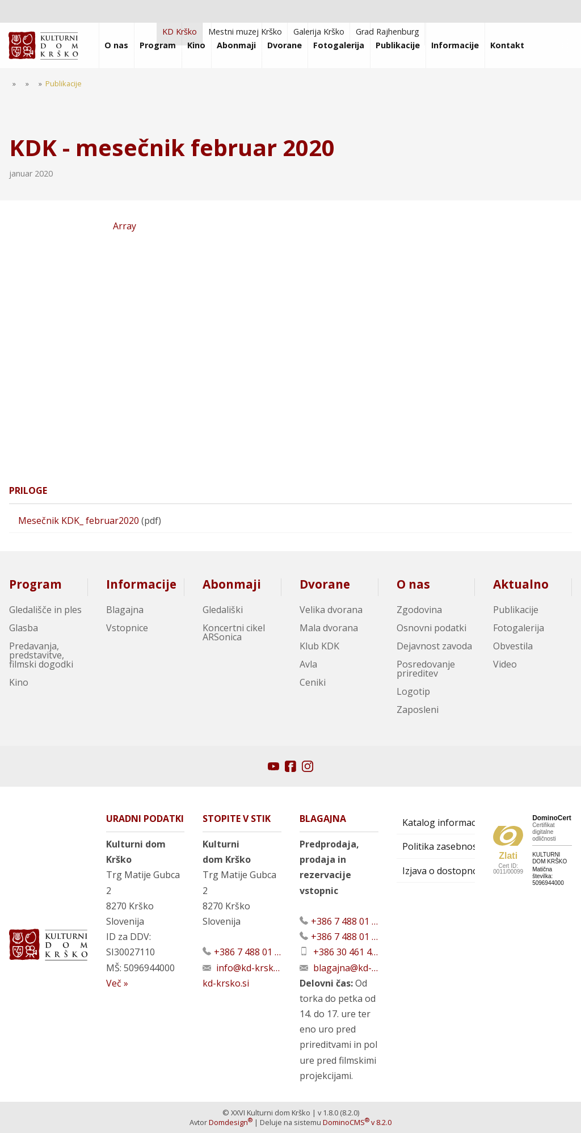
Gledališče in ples (45, 609)
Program (35, 584)
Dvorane (325, 584)
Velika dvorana (331, 609)
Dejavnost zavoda (434, 646)
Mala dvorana (329, 628)
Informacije (141, 584)
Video (505, 664)
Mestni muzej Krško (245, 31)
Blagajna (125, 609)
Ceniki (313, 682)
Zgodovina (419, 609)
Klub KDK (319, 646)
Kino (18, 682)
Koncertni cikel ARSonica (234, 632)
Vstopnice (127, 628)
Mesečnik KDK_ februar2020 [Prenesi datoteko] (78, 520)
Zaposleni (418, 709)
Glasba (23, 628)
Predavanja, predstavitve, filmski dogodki (41, 655)
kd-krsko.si (226, 983)
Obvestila (513, 646)
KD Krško (179, 31)
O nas (413, 584)
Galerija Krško (318, 31)
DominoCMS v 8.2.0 (357, 1122)
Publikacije (515, 609)
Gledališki (223, 609)
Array (72, 234)
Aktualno (521, 584)
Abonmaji (232, 584)
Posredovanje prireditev (426, 668)
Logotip (413, 691)
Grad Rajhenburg (387, 31)
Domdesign (230, 1122)
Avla (308, 664)
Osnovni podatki (431, 628)
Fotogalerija (518, 628)
